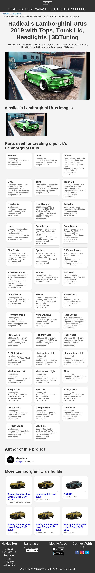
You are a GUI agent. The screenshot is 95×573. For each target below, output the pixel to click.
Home (12, 9)
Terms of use (9, 557)
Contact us (9, 552)
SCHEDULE (79, 9)
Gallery (25, 9)
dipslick (16, 13)
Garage (41, 9)
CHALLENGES (59, 9)
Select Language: (31, 548)
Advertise (9, 565)
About (9, 548)
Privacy (9, 562)
